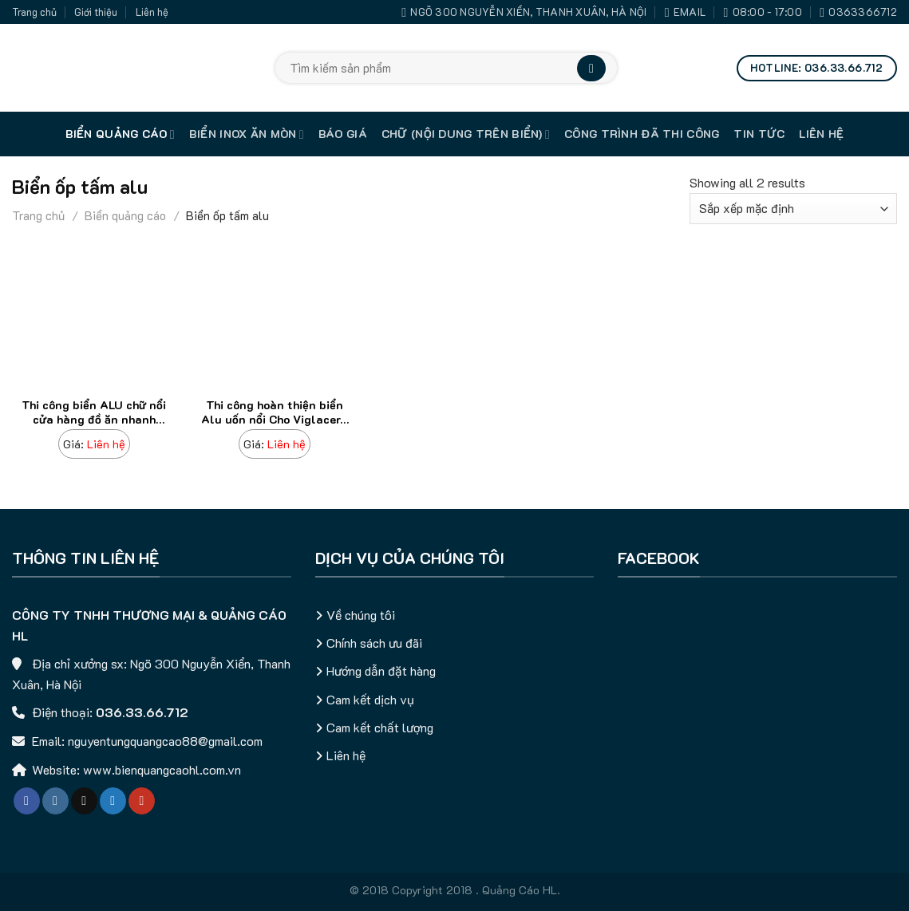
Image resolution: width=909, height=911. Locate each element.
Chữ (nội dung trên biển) (465, 134)
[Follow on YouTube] (141, 800)
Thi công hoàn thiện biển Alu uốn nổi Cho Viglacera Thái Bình (274, 414)
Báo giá (342, 133)
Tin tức (759, 133)
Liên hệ (152, 12)
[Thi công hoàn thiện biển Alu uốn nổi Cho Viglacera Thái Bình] (274, 444)
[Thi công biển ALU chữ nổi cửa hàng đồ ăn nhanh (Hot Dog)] (94, 444)
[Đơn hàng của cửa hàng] (793, 208)
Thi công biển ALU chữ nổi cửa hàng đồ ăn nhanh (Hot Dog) (94, 414)
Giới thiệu (95, 12)
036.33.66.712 (142, 712)
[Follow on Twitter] (113, 800)
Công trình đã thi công (641, 133)
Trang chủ (34, 12)
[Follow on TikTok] (84, 800)
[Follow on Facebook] (27, 800)
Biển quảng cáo (120, 134)
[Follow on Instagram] (55, 800)
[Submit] (591, 68)
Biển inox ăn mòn (246, 134)
